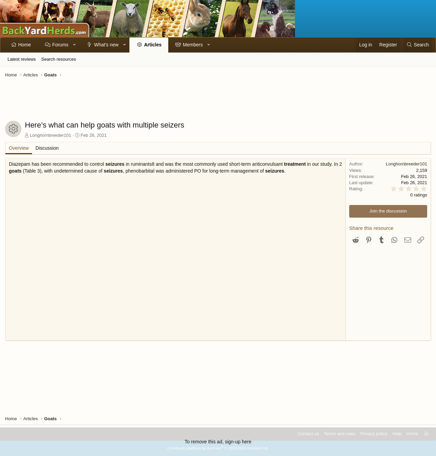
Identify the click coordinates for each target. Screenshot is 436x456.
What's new (106, 44)
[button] (74, 45)
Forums (60, 44)
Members (193, 44)
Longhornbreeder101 (50, 135)
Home (24, 44)
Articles (152, 44)
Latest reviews (21, 59)
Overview (19, 148)
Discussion (47, 148)
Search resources (58, 59)
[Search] (417, 45)
